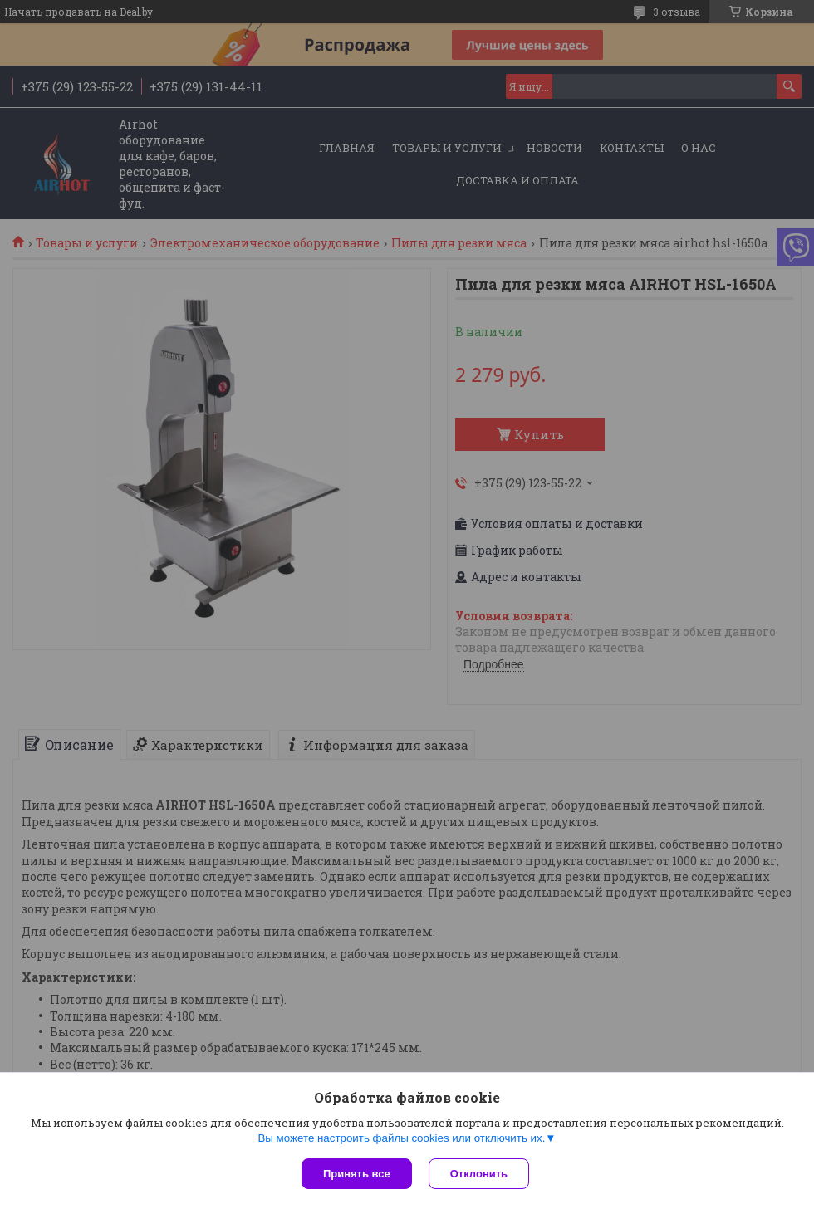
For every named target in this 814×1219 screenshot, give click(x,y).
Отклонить (479, 1174)
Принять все (356, 1174)
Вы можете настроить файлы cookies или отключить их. (401, 1138)
